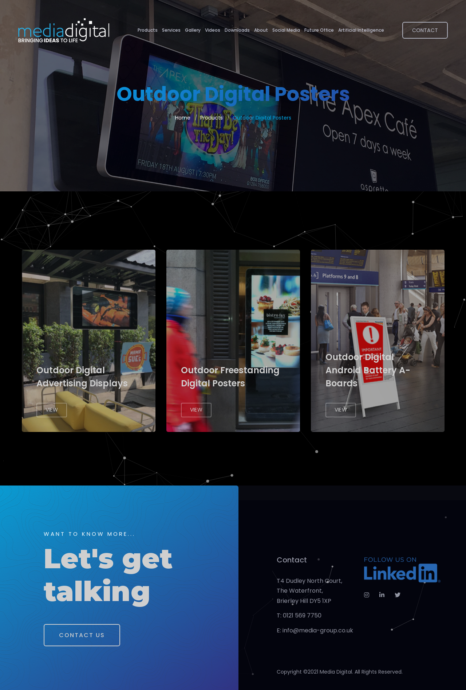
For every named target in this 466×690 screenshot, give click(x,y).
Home (182, 117)
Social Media (286, 30)
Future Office (319, 30)
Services (171, 30)
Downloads (237, 30)
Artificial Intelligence (361, 30)
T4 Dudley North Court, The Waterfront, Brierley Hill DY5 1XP (309, 591)
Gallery (193, 30)
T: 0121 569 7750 (299, 615)
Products (148, 30)
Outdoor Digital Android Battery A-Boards (367, 370)
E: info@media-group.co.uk (315, 630)
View (52, 409)
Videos (212, 30)
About (261, 30)
